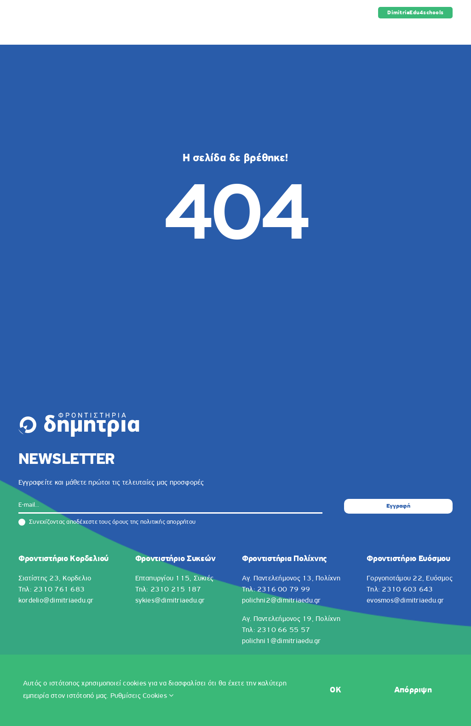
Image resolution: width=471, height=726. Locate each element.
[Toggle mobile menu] (448, 30)
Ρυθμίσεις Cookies (142, 696)
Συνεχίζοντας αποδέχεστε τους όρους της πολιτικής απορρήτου (106, 522)
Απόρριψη (413, 690)
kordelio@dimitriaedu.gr (56, 600)
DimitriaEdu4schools (415, 13)
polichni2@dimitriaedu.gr (281, 600)
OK (335, 690)
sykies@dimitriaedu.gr (170, 600)
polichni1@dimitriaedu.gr (281, 641)
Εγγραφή (398, 506)
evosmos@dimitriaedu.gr (405, 600)
